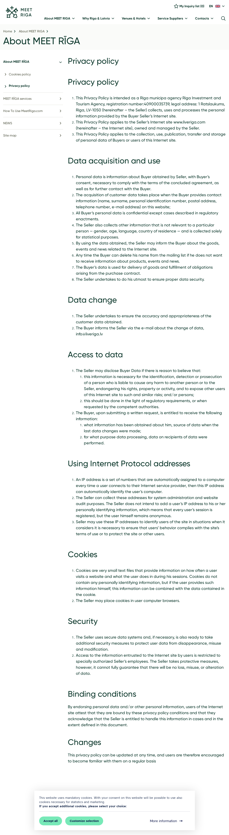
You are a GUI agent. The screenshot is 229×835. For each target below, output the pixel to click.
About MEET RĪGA (41, 41)
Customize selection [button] (84, 821)
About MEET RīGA (32, 31)
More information (166, 821)
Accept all (51, 821)
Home (7, 31)
